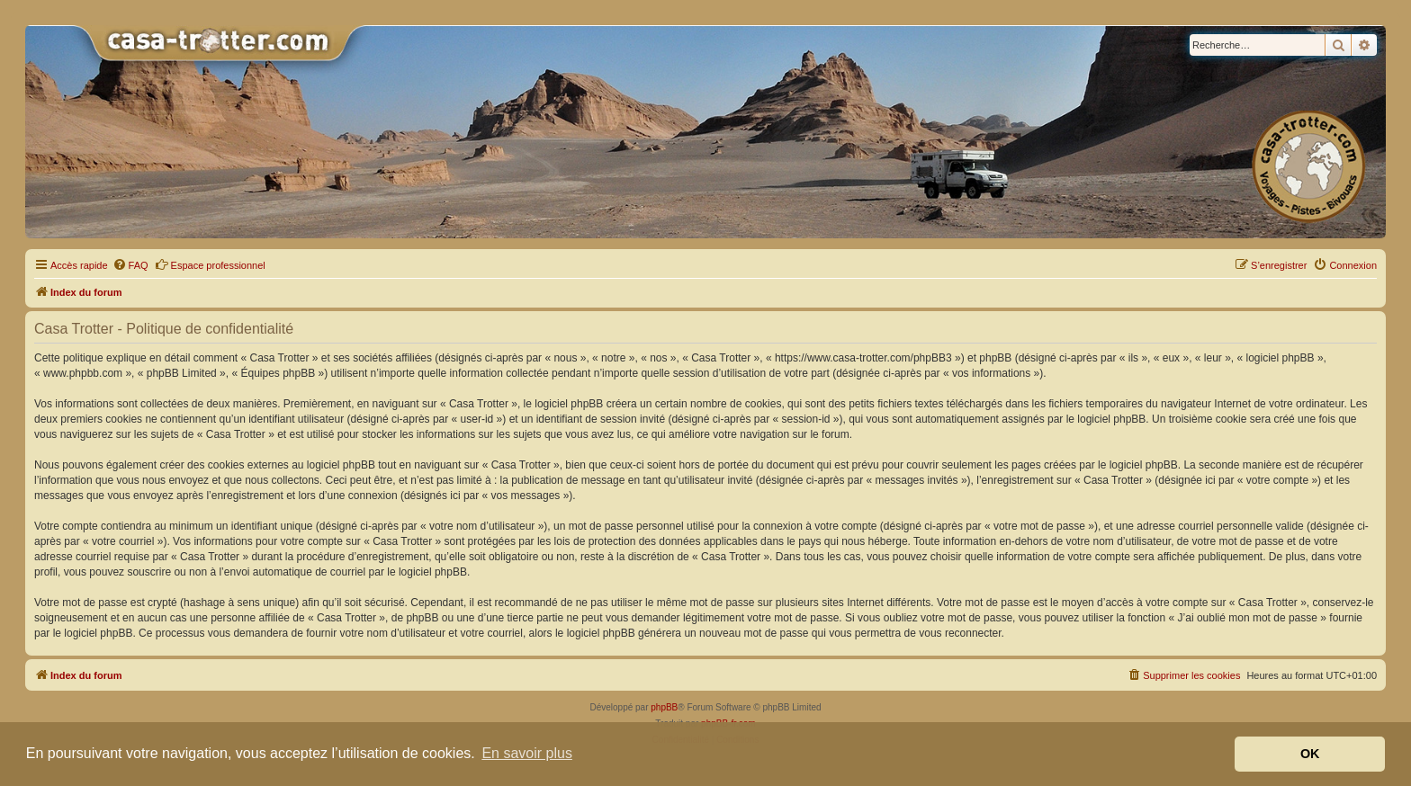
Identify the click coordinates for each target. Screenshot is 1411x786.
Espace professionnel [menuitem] (210, 264)
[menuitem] (130, 265)
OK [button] (1310, 753)
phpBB (664, 707)
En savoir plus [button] (526, 753)
